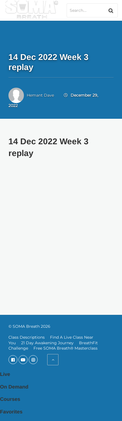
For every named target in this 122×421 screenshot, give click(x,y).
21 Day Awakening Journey (47, 342)
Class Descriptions (26, 337)
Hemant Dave (40, 95)
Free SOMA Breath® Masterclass (65, 348)
